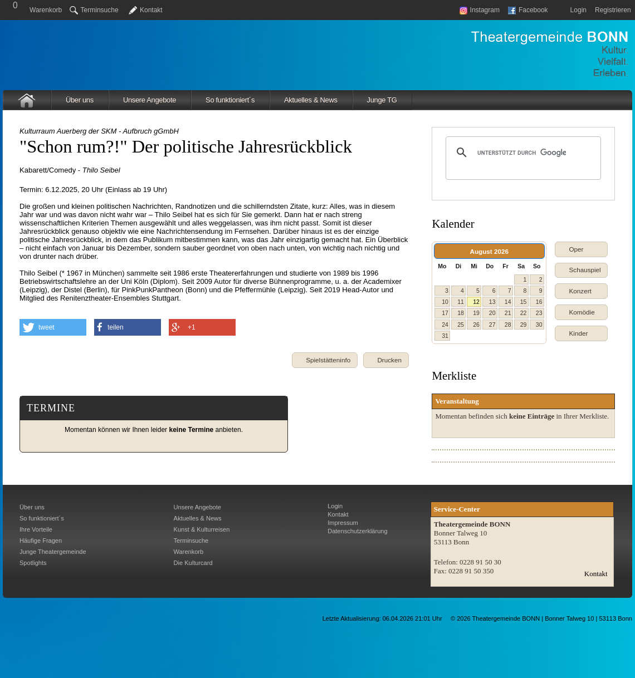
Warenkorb (46, 10)
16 (539, 301)
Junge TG (382, 100)
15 (523, 301)
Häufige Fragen (40, 540)
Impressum (343, 522)
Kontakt (151, 10)
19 (476, 312)
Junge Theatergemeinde (52, 551)
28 (508, 324)
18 (460, 312)
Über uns (80, 100)
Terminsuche (94, 10)
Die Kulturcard (193, 562)
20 (492, 312)
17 (445, 312)
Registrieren (613, 10)
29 (523, 324)
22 (523, 312)
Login (578, 10)
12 (476, 301)
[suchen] (521, 152)
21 (508, 312)
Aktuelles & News (311, 100)
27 (492, 324)
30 (539, 324)
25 (460, 324)
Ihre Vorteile (35, 529)
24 (445, 324)
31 (445, 335)
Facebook (528, 10)
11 (460, 301)
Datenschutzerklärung (357, 531)
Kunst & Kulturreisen (202, 529)
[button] (386, 360)
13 (492, 301)
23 (539, 312)
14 (508, 301)
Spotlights (33, 562)
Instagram (480, 10)
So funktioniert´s (230, 100)
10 (445, 301)
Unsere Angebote (149, 100)
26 (476, 324)
